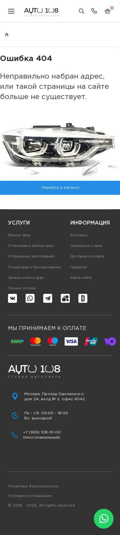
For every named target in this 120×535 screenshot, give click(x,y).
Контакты (79, 235)
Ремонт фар (19, 235)
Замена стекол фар (26, 277)
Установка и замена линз (31, 246)
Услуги (19, 223)
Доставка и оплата (87, 256)
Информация (90, 223)
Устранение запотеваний (31, 256)
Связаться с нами (86, 246)
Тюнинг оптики (22, 288)
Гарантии (78, 267)
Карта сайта (81, 277)
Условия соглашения (30, 496)
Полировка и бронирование (34, 267)
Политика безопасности (33, 486)
